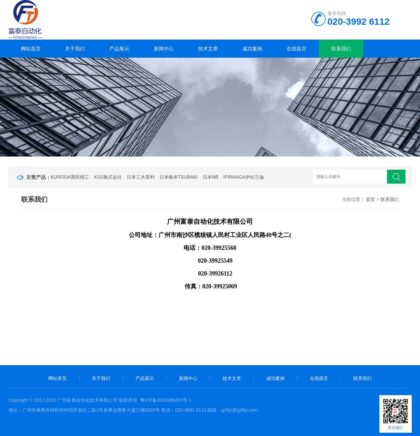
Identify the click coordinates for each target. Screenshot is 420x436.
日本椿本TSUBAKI (178, 177)
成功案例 (252, 48)
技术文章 (208, 48)
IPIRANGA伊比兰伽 (243, 177)
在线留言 (296, 48)
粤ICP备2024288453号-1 (166, 400)
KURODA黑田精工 (70, 177)
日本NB (210, 177)
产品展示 (119, 48)
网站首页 (31, 48)
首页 (370, 199)
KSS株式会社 (108, 177)
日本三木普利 (141, 177)
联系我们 (341, 48)
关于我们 (75, 48)
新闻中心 (164, 48)
